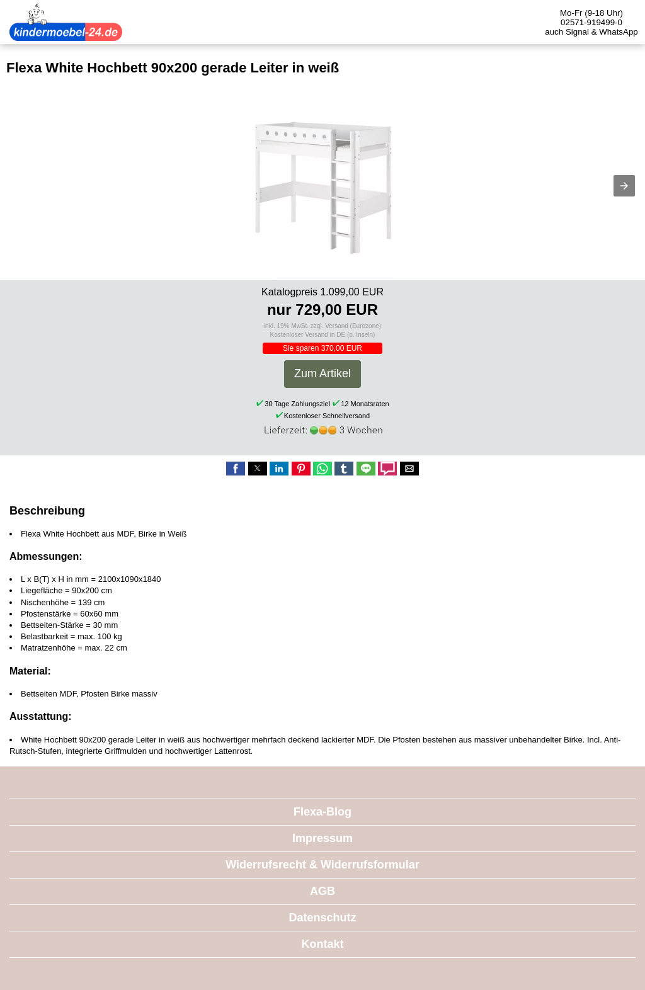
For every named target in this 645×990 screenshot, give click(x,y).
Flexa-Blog (322, 811)
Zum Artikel (322, 373)
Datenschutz (322, 917)
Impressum (322, 838)
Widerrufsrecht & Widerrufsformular (322, 864)
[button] (624, 185)
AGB (322, 891)
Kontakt (323, 944)
